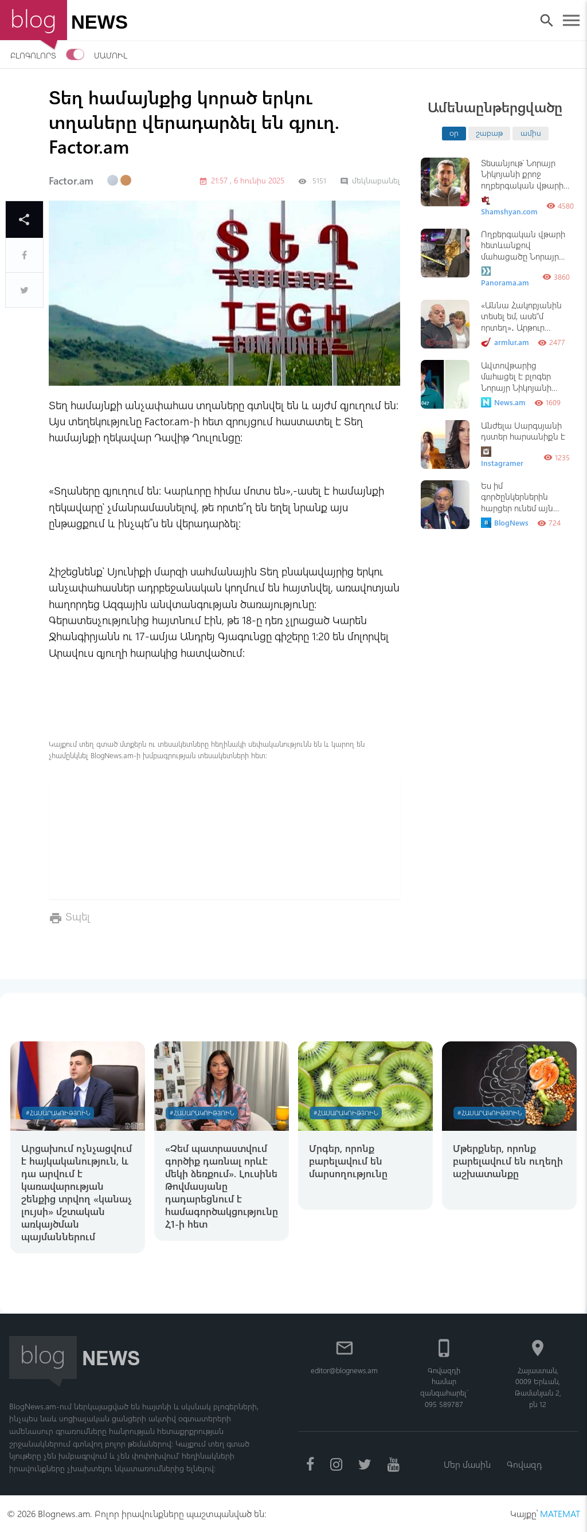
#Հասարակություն (58, 1112)
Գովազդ (524, 1464)
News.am (503, 402)
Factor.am (71, 180)
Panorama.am (505, 276)
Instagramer (502, 457)
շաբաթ (489, 132)
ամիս (531, 132)
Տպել (77, 916)
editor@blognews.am (344, 1370)
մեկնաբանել (370, 180)
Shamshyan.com (509, 205)
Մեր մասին (467, 1464)
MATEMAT (560, 1513)
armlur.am (505, 342)
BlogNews (505, 523)
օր (454, 132)
